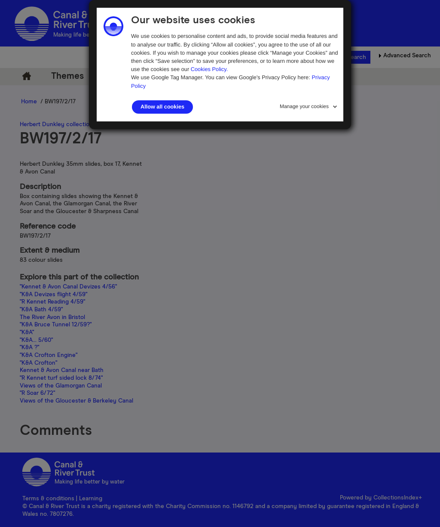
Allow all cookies (162, 107)
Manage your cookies (304, 106)
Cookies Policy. (209, 69)
